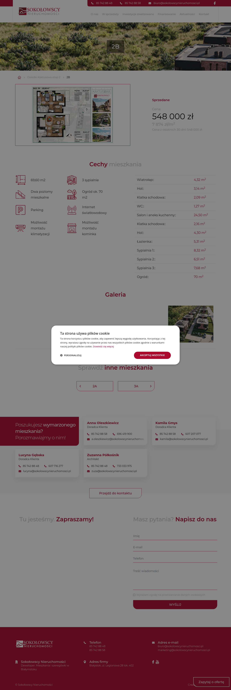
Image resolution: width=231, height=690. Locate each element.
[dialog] (115, 345)
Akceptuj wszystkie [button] (152, 355)
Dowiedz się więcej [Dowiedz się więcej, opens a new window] (103, 346)
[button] (70, 355)
